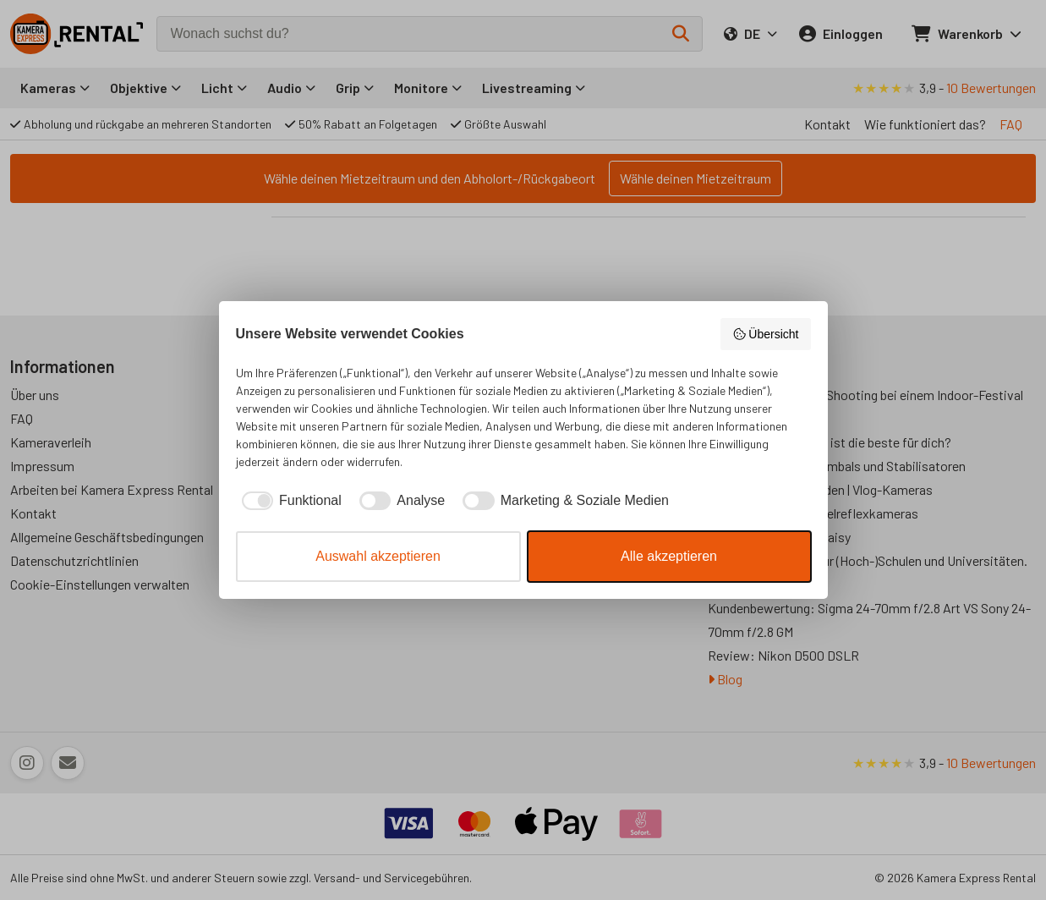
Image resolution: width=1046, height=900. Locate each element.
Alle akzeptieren (669, 556)
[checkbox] (289, 501)
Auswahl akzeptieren (378, 556)
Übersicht (765, 334)
